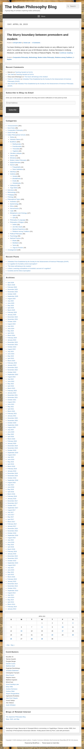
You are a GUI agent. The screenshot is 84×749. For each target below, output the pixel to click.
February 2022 (12, 390)
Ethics (12, 206)
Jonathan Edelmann (12, 670)
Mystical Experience (18, 229)
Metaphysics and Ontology (18, 213)
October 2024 (12, 321)
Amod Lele (26, 42)
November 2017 (13, 503)
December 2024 (13, 317)
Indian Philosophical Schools (17, 135)
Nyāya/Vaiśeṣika (15, 162)
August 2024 (12, 324)
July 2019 (11, 457)
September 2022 (13, 374)
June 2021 (11, 404)
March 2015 (11, 577)
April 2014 (11, 602)
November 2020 (13, 420)
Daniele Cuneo (10, 663)
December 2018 (13, 473)
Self (13, 217)
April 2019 (11, 464)
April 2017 (11, 519)
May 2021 (11, 406)
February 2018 (12, 496)
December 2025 (13, 289)
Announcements (13, 125)
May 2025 (11, 305)
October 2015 (12, 560)
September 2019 (13, 452)
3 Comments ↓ (36, 42)
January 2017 (12, 526)
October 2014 (12, 588)
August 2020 (12, 427)
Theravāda (15, 149)
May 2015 (11, 572)
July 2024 (11, 326)
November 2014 (13, 586)
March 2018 (11, 494)
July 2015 (11, 567)
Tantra (14, 245)
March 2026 (11, 285)
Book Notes (11, 128)
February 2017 (12, 524)
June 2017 (11, 514)
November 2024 (13, 319)
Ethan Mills (9, 687)
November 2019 (13, 448)
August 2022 (12, 377)
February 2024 (12, 338)
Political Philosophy (16, 234)
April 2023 (11, 358)
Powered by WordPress (32, 743)
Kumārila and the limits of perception (19, 271)
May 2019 (11, 462)
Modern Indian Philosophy (46, 57)
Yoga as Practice (17, 247)
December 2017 (13, 501)
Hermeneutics (14, 208)
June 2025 (11, 303)
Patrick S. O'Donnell (14, 79)
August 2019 (12, 455)
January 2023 (12, 365)
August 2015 (12, 565)
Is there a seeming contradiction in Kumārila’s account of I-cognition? (29, 268)
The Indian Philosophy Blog (31, 7)
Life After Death (17, 227)
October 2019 (12, 450)
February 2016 (12, 551)
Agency (14, 215)
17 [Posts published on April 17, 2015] (62, 631)
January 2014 (12, 609)
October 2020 (12, 423)
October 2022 (12, 372)
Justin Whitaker (11, 705)
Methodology (33, 57)
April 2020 (11, 436)
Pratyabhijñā (16, 167)
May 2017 (11, 517)
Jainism (12, 155)
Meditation (15, 243)
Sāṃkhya (13, 171)
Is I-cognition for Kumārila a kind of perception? (22, 264)
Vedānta (12, 174)
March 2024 (11, 335)
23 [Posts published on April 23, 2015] (52, 635)
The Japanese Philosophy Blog (15, 717)
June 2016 (11, 542)
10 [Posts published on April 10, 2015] (62, 627)
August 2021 (12, 402)
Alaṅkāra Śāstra (15, 139)
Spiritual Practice (15, 238)
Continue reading (67, 53)
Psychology (13, 236)
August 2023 (12, 349)
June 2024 (11, 328)
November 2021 (13, 397)
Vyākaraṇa (13, 185)
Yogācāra (15, 151)
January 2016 (12, 554)
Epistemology (14, 204)
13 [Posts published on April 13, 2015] (21, 631)
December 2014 (13, 583)
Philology (10, 197)
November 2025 (13, 292)
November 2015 (13, 558)
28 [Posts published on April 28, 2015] (31, 639)
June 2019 (11, 459)
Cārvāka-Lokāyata (16, 153)
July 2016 (11, 540)
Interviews (11, 190)
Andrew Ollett (10, 691)
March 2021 (11, 411)
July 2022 (11, 379)
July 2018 (11, 485)
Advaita (14, 176)
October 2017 (12, 505)
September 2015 (13, 563)
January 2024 (12, 340)
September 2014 (13, 590)
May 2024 (11, 331)
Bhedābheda (16, 178)
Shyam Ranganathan (12, 693)
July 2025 (11, 301)
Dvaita (14, 181)
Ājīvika (12, 137)
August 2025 (12, 298)
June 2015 (11, 570)
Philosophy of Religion (17, 222)
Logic (11, 211)
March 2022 (11, 388)
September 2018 (13, 480)
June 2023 (11, 354)
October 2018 (12, 478)
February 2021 (12, 413)
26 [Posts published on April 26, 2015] (11, 639)
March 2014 (11, 604)
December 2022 (13, 367)
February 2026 (12, 287)
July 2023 (11, 351)
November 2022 (13, 370)
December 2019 (13, 446)
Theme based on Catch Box (50, 743)
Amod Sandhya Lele (12, 684)
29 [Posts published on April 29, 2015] (42, 639)
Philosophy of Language (17, 220)
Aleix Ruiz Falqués (12, 698)
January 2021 (12, 416)
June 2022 (11, 381)
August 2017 (12, 510)
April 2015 (11, 574)
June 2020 (11, 432)
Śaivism (12, 165)
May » (13, 645)
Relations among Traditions (63, 57)
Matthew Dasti (10, 666)
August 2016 (12, 538)
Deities (14, 224)
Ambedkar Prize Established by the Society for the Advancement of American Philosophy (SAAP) (38, 261)
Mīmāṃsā (13, 158)
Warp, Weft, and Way (12, 719)
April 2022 (11, 386)
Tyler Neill (11, 74)
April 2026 (11, 282)
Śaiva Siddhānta (17, 169)
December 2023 (13, 342)
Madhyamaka (16, 144)
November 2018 (13, 475)
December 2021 (13, 395)
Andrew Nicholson (11, 689)
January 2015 (12, 581)
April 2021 (11, 409)
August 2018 (12, 482)
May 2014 (11, 600)
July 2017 (11, 512)
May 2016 (11, 544)
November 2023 (13, 344)
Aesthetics (13, 201)
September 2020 (13, 425)
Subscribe (12, 110)
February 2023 (12, 363)
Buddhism (13, 142)
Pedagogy (11, 195)
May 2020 (11, 434)
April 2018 (11, 492)
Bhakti (14, 240)
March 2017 (11, 521)
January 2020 (12, 443)
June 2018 (11, 487)
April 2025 (11, 308)
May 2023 (11, 356)
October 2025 (12, 294)
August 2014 (12, 593)
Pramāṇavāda (16, 146)
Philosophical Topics (14, 199)
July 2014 (11, 595)
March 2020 (11, 439)
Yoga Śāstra (14, 188)
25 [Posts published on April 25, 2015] (73, 635)
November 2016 (13, 531)
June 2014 (11, 597)
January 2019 (12, 471)
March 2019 (11, 466)
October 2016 (12, 533)
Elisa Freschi (10, 675)
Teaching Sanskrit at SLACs (24, 72)
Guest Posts (11, 132)
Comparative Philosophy (20, 57)
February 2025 (12, 312)
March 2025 (11, 310)
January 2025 (12, 314)
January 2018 (12, 498)
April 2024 (11, 333)
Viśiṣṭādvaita (16, 183)
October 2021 (12, 400)
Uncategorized (12, 250)
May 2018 (11, 489)
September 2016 (13, 535)
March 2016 (11, 549)
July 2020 (11, 429)
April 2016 (11, 547)
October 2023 (12, 347)
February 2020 (12, 441)
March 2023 (11, 360)
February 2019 (12, 468)
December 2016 (13, 528)
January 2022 (12, 393)
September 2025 (13, 296)
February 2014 (12, 606)
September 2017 (13, 508)
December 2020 (13, 418)
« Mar (8, 645)
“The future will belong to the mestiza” (36, 77)
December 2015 (13, 556)
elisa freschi (11, 83)
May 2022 (11, 383)
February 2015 (12, 579)
